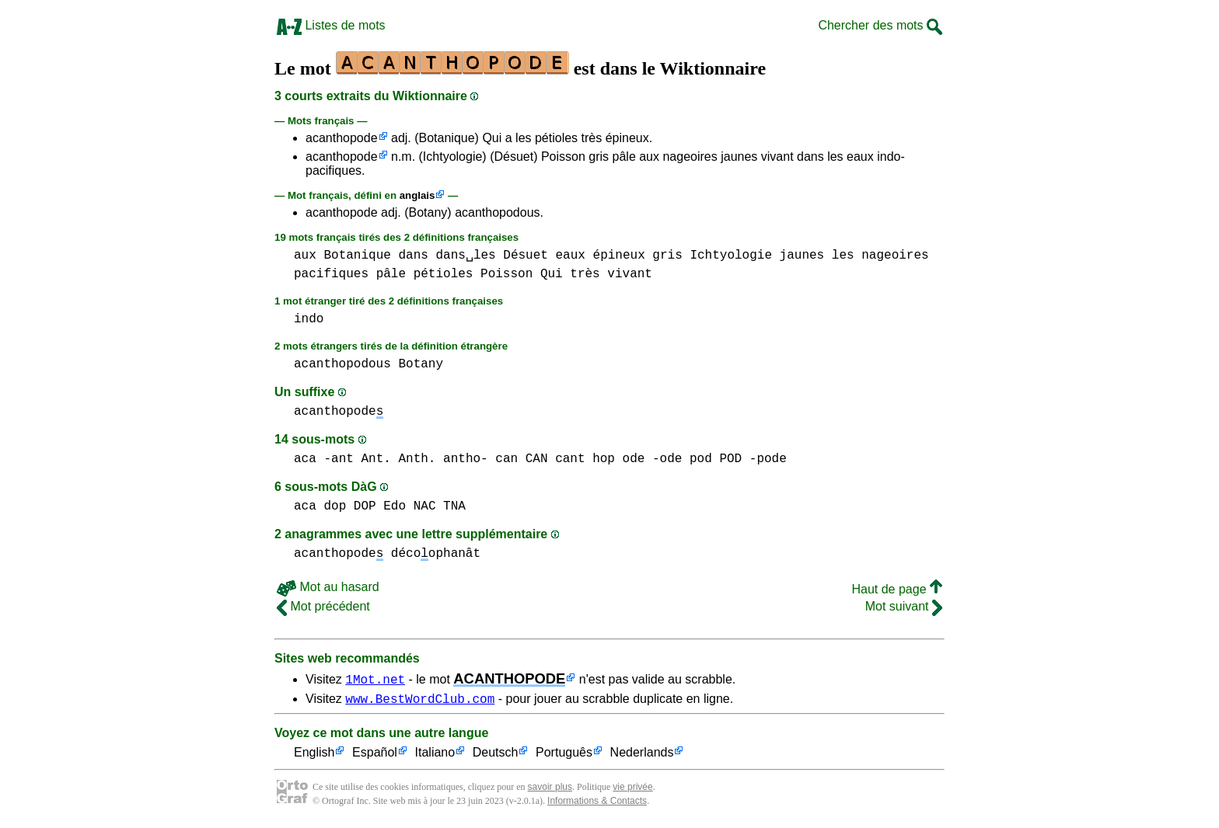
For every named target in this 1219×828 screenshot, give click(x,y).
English (314, 755)
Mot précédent (323, 606)
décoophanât (435, 553)
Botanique (356, 255)
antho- (465, 459)
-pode (768, 459)
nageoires (894, 255)
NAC (425, 506)
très (584, 274)
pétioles (443, 274)
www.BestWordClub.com (419, 700)
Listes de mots (331, 25)
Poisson (506, 274)
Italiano (435, 755)
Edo (394, 506)
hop (603, 459)
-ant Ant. (356, 459)
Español (374, 755)
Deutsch (496, 755)
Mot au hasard (328, 586)
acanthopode (342, 137)
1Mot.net (375, 678)
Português (564, 755)
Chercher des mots (880, 25)
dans (413, 255)
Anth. (416, 459)
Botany (420, 364)
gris (667, 255)
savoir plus (550, 789)
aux (305, 255)
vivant (629, 274)
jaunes (802, 255)
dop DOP (349, 506)
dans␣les (465, 255)
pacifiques (331, 274)
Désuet (525, 255)
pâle (391, 274)
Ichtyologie (731, 255)
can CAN (521, 459)
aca (305, 459)
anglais (417, 195)
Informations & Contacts (597, 803)
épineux (619, 255)
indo (308, 319)
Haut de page (896, 589)
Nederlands (642, 755)
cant (570, 459)
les (843, 255)
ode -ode (653, 459)
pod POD (716, 459)
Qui (551, 274)
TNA (454, 506)
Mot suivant (903, 606)
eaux (570, 255)
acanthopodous (342, 364)
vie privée (632, 789)
